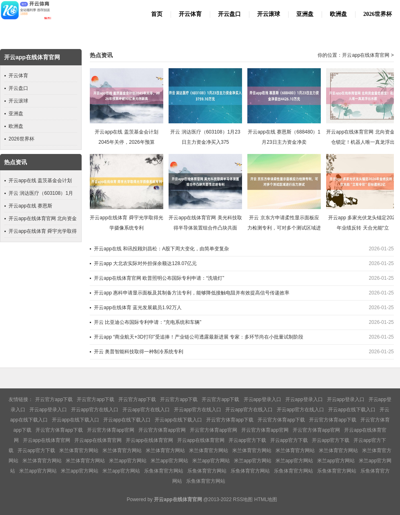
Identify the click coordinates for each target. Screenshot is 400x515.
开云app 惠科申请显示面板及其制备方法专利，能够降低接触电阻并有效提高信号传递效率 (191, 293)
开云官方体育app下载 (229, 420)
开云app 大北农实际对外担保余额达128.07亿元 (145, 263)
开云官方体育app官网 (110, 430)
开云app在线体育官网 (365, 55)
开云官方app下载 (54, 399)
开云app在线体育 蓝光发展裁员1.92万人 (138, 307)
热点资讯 (101, 55)
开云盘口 (229, 14)
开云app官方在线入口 (94, 409)
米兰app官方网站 (128, 461)
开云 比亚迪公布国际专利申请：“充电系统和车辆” (147, 322)
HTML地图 (266, 499)
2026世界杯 (377, 14)
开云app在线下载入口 (352, 409)
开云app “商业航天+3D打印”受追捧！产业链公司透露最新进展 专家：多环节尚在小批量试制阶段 (198, 337)
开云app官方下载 (247, 440)
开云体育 (190, 14)
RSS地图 (243, 499)
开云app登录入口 (262, 399)
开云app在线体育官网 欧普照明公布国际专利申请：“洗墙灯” (159, 278)
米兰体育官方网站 (78, 450)
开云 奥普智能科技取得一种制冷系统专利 (138, 351)
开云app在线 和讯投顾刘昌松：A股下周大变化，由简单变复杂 (161, 249)
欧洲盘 (338, 14)
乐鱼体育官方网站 (163, 471)
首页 (156, 14)
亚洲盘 (304, 14)
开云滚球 (268, 14)
